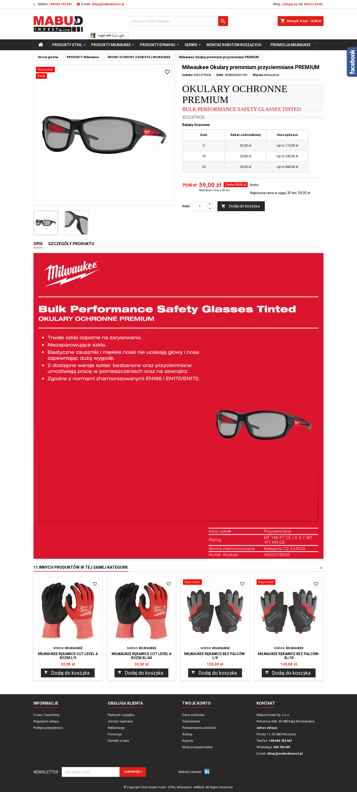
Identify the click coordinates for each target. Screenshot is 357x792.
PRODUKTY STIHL (67, 45)
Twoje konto (196, 703)
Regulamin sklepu (46, 721)
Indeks (187, 75)
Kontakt (266, 703)
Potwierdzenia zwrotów (199, 728)
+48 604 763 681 (60, 4)
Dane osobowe (193, 715)
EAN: (220, 75)
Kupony (187, 740)
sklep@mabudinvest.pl (107, 4)
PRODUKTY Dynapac (158, 45)
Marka (258, 75)
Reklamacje (116, 728)
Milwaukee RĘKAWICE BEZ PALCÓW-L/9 (215, 656)
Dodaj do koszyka (240, 206)
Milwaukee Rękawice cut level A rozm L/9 (68, 656)
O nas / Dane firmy (46, 715)
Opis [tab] (38, 243)
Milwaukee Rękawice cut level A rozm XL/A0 (141, 656)
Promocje (114, 734)
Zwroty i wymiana (120, 721)
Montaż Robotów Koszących (234, 45)
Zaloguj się (289, 4)
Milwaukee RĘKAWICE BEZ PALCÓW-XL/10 (289, 656)
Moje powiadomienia (197, 747)
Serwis (191, 45)
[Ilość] (199, 206)
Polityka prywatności (48, 728)
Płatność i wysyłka (121, 715)
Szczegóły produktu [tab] (71, 243)
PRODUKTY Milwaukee (111, 45)
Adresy (187, 734)
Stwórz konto (313, 4)
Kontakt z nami (118, 740)
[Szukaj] (178, 21)
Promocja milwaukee (290, 45)
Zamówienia (191, 721)
